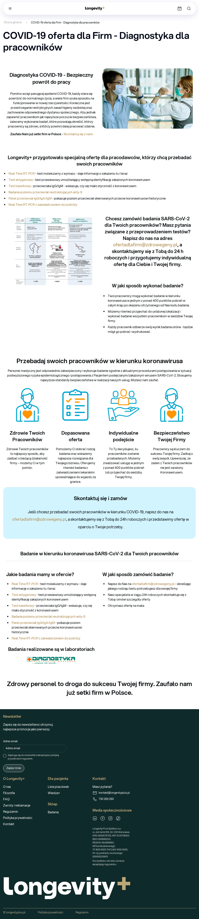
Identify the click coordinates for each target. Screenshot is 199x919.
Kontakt (8, 824)
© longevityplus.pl (14, 912)
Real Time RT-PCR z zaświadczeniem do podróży (43, 204)
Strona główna (13, 22)
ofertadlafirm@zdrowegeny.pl (145, 244)
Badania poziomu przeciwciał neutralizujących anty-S (45, 192)
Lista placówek (58, 786)
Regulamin (10, 811)
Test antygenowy (21, 179)
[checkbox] (4, 755)
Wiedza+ (54, 793)
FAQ (6, 799)
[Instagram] (110, 818)
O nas (7, 786)
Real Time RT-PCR (22, 173)
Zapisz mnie (13, 768)
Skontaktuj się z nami (78, 134)
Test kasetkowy (20, 186)
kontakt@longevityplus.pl (111, 793)
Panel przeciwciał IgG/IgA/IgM (30, 198)
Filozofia (9, 793)
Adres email (10, 741)
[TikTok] (118, 818)
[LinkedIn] (95, 818)
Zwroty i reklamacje (16, 805)
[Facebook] (102, 818)
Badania (53, 812)
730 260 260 (103, 799)
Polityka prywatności (17, 817)
